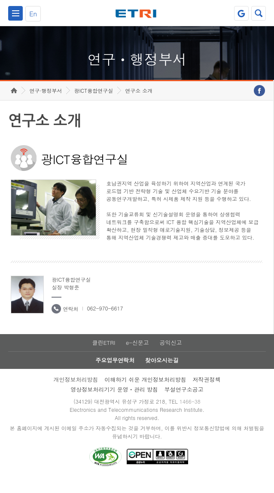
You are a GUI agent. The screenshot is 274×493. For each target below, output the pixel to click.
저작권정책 (207, 395)
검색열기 (258, 13)
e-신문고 (137, 358)
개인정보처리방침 (75, 395)
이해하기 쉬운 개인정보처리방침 (145, 395)
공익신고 (171, 358)
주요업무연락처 (114, 376)
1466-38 (190, 417)
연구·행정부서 (45, 106)
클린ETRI (103, 358)
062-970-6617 (105, 324)
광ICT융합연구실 (93, 106)
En (33, 13)
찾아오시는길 (162, 376)
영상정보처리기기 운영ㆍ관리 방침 (114, 405)
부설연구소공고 (184, 405)
